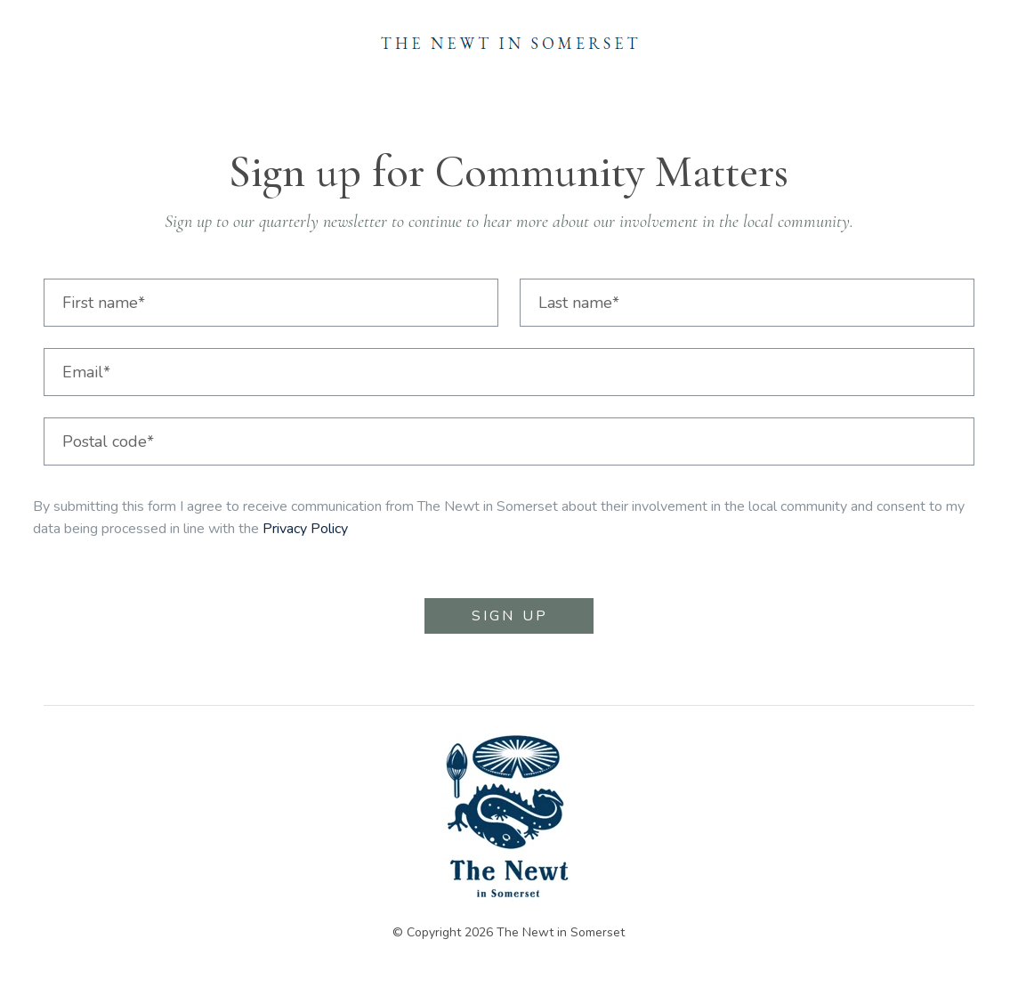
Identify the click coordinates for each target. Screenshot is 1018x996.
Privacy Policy (305, 528)
